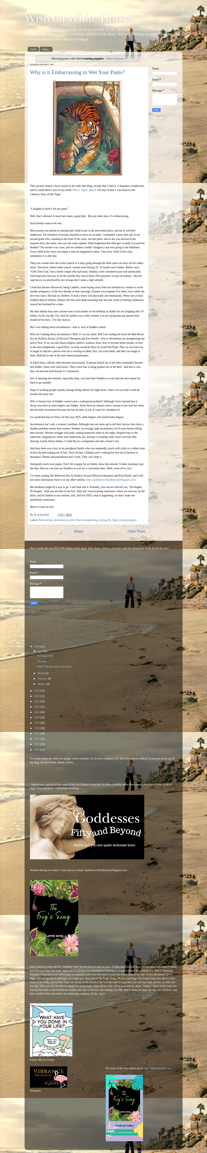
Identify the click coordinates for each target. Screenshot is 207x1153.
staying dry (105, 520)
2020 (37, 717)
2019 (37, 722)
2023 (37, 701)
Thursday (42, 661)
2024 (37, 696)
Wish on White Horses (79, 18)
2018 (37, 728)
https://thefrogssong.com (157, 1068)
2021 (37, 712)
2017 (37, 733)
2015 (37, 744)
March (41, 673)
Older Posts (136, 531)
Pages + (46, 49)
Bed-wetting (45, 520)
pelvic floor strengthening (83, 520)
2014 (37, 749)
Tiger (115, 520)
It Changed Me (45, 655)
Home (33, 49)
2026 (37, 646)
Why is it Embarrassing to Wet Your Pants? (77, 72)
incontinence (61, 520)
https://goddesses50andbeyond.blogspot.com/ (111, 479)
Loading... (35, 1102)
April (40, 651)
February (42, 678)
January (42, 683)
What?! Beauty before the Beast (54, 666)
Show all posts (115, 58)
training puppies (128, 520)
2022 (37, 706)
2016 (37, 738)
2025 (37, 690)
